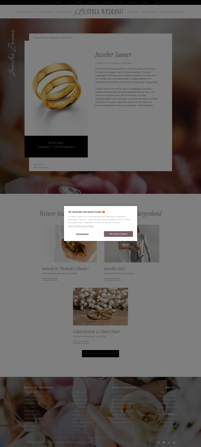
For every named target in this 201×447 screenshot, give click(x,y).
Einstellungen (82, 234)
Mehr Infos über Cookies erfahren (81, 226)
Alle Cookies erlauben (118, 234)
